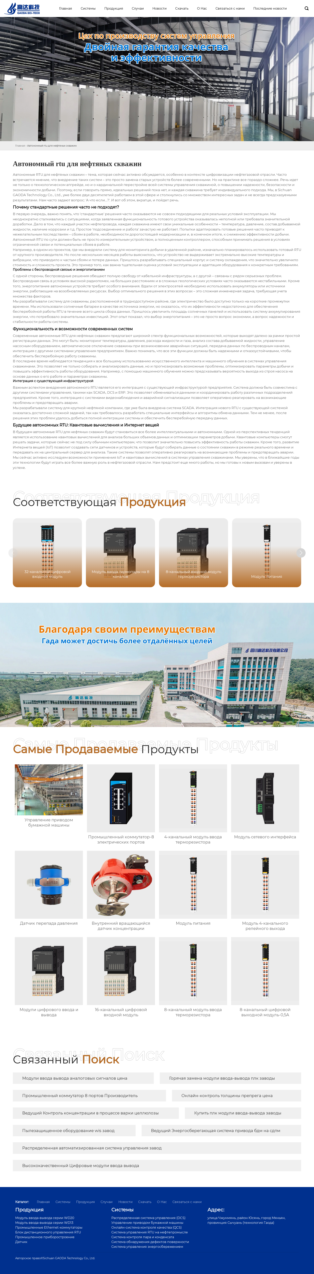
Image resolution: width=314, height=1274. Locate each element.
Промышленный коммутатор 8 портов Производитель (80, 1095)
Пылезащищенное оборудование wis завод (68, 1130)
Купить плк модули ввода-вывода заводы (237, 1113)
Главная (20, 145)
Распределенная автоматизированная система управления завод (92, 1148)
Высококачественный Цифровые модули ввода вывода (80, 1165)
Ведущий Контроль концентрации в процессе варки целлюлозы (90, 1113)
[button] (306, 553)
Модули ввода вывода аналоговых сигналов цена (74, 1078)
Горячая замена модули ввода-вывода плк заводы (222, 1078)
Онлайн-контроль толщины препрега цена (227, 1095)
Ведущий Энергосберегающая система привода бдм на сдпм (215, 1130)
